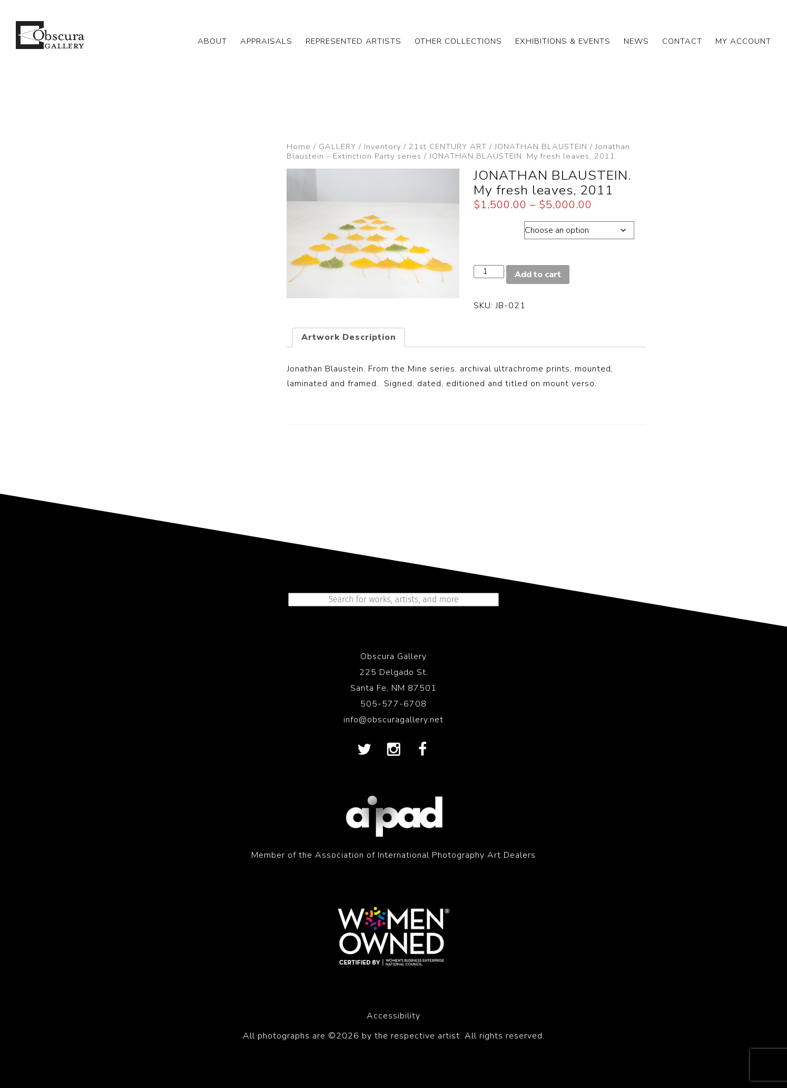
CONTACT (682, 41)
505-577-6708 (393, 704)
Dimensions (498, 227)
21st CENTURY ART (448, 146)
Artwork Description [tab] (348, 337)
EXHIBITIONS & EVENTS (563, 41)
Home (299, 146)
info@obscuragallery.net (393, 720)
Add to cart (538, 274)
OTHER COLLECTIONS (458, 41)
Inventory (382, 146)
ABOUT (212, 41)
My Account (743, 41)
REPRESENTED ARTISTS (353, 41)
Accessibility (393, 1016)
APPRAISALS (266, 41)
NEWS (636, 41)
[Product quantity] (489, 271)
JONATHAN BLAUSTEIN (541, 146)
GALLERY (337, 146)
